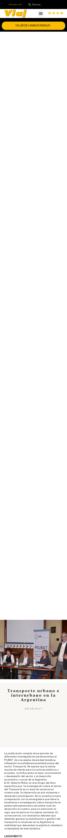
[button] (41, 14)
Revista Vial (15, 4)
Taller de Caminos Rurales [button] (33, 26)
